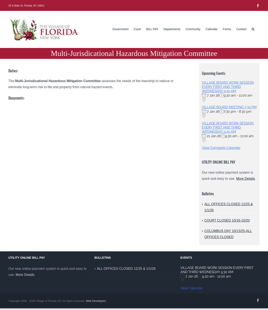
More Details (245, 178)
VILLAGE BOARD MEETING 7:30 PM (229, 107)
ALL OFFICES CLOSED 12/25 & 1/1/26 (126, 268)
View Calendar (191, 288)
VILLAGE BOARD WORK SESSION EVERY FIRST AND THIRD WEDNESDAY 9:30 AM (228, 87)
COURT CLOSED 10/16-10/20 (227, 220)
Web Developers (96, 300)
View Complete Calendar (221, 148)
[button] (253, 28)
